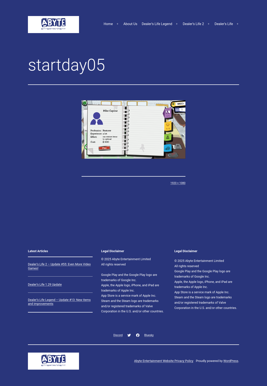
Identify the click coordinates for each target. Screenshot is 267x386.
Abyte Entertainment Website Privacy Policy (163, 361)
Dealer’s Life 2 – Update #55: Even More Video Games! (59, 266)
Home (108, 24)
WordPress (230, 361)
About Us (130, 24)
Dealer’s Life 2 (193, 24)
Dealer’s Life (224, 24)
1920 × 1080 (177, 183)
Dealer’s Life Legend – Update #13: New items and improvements (59, 302)
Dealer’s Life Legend (157, 24)
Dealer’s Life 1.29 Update (45, 284)
